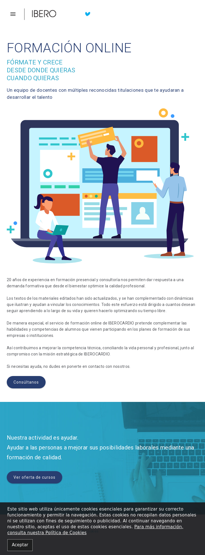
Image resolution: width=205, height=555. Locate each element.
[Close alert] (20, 545)
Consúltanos (26, 382)
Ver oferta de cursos (34, 477)
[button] (15, 14)
